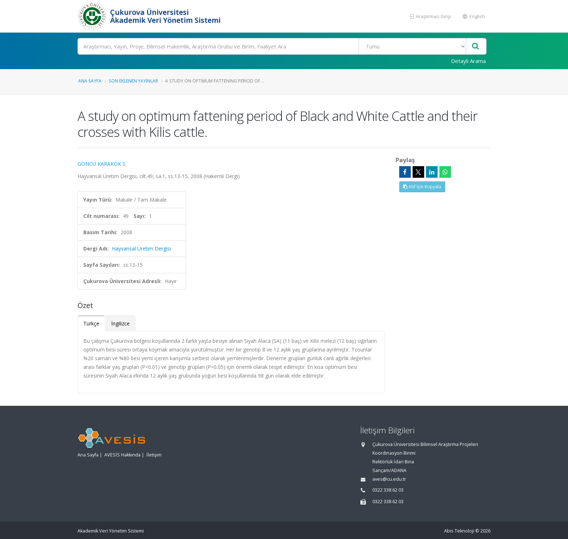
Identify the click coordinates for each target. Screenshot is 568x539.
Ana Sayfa (89, 81)
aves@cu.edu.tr (389, 479)
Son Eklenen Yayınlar (133, 81)
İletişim (154, 455)
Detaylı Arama (468, 60)
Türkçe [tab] (91, 323)
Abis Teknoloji (459, 531)
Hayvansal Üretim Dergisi (141, 248)
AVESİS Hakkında (122, 455)
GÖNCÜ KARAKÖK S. (102, 163)
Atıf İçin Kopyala (422, 187)
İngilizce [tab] (120, 323)
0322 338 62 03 (388, 490)
